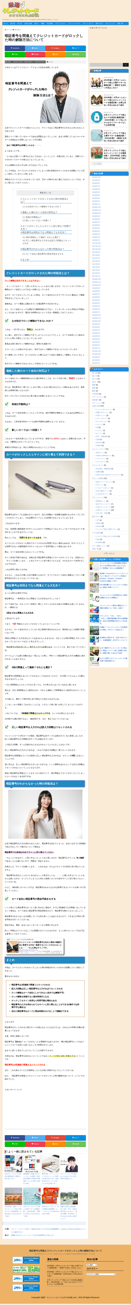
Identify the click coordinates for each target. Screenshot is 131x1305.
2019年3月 (96, 198)
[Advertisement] (25, 1108)
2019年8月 (96, 183)
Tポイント (100, 485)
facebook (15, 48)
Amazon (99, 442)
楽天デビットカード (103, 504)
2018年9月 (96, 216)
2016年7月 (96, 294)
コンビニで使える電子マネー (106, 529)
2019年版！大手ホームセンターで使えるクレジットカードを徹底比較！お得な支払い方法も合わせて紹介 (65, 1275)
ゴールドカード (98, 465)
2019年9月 (96, 180)
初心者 (12, 23)
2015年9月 (96, 324)
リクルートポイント (103, 488)
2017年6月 (96, 261)
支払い (36, 23)
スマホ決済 (96, 533)
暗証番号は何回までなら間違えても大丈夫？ (43, 232)
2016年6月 (96, 297)
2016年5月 (96, 300)
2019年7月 (96, 186)
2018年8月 (96, 219)
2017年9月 (96, 252)
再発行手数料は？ (32, 217)
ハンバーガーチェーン (104, 409)
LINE (15, 54)
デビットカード (88, 23)
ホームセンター (101, 421)
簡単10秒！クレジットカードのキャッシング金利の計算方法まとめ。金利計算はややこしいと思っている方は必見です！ (50, 1178)
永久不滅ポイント (102, 491)
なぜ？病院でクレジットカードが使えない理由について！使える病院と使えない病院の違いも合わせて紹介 (113, 650)
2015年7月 (96, 330)
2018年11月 (96, 210)
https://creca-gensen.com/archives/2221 (28, 949)
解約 (93, 391)
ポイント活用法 (98, 478)
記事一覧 (120, 23)
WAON (98, 523)
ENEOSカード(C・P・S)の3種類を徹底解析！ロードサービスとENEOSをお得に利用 (50, 1210)
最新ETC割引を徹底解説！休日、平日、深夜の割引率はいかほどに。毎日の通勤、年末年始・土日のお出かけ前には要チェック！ (68, 1212)
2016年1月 (96, 312)
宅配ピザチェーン (102, 412)
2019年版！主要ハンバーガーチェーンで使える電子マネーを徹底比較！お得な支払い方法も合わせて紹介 (13, 1211)
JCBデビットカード (103, 510)
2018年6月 (96, 225)
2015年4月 (96, 339)
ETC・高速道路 (101, 436)
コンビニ (99, 430)
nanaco (98, 526)
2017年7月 (96, 258)
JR (97, 427)
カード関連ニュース (99, 546)
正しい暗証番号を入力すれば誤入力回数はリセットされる (46, 241)
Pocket (35, 54)
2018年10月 (96, 213)
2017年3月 (96, 270)
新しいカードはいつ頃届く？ (36, 220)
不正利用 (50, 23)
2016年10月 (96, 285)
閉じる (47, 193)
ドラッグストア (101, 418)
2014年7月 (96, 363)
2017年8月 (96, 255)
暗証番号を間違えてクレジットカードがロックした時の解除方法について (65, 1252)
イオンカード (101, 458)
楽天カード (100, 452)
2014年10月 (96, 354)
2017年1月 (96, 276)
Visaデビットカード (103, 507)
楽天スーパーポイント (104, 482)
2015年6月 (96, 333)
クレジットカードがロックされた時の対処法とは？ (45, 200)
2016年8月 (96, 291)
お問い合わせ (109, 553)
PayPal (98, 445)
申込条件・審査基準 (103, 469)
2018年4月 (96, 231)
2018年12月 (96, 207)
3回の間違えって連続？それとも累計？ (41, 237)
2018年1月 (96, 240)
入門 (97, 520)
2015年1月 (96, 348)
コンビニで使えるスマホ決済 (106, 536)
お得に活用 (28, 23)
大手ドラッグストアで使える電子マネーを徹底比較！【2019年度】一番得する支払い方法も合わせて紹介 (31, 1211)
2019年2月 (96, 201)
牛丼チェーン (101, 415)
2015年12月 (96, 315)
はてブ (75, 48)
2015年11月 (96, 318)
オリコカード (101, 461)
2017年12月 (96, 243)
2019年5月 (96, 192)
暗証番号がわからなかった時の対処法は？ (42, 249)
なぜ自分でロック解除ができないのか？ (41, 207)
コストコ (99, 424)
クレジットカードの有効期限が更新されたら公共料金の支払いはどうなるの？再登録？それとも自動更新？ (113, 565)
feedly (76, 54)
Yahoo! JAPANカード (104, 455)
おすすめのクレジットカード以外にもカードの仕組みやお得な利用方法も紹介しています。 (65, 1255)
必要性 (98, 472)
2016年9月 (96, 288)
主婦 (97, 439)
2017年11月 (96, 246)
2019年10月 (96, 177)
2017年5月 (96, 264)
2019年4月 (96, 195)
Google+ (55, 48)
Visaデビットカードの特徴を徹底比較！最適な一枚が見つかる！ (13, 1176)
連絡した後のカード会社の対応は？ (39, 212)
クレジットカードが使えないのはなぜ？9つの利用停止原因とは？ (68, 1176)
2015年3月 (96, 342)
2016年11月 (96, 282)
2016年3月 (96, 306)
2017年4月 (96, 267)
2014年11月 (96, 351)
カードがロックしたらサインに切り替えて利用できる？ (46, 227)
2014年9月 (96, 357)
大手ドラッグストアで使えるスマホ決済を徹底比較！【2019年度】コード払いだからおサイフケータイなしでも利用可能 (115, 120)
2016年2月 (96, 309)
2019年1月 (96, 204)
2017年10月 (96, 249)
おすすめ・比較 (101, 513)
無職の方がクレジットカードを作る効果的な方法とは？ (33, 1235)
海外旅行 (95, 400)
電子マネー (99, 23)
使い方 (94, 376)
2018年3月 (96, 234)
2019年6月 (96, 189)
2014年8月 (96, 360)
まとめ (25, 259)
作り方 (19, 23)
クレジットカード (74, 23)
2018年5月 (96, 228)
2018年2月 (96, 237)
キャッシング (110, 23)
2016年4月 (96, 303)
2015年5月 (96, 336)
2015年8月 (96, 327)
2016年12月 (96, 279)
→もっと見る (97, 164)
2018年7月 (96, 222)
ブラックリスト (60, 23)
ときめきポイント (102, 494)
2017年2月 (96, 273)
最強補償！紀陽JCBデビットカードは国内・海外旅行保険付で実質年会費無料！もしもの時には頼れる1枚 (31, 1178)
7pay (98, 539)
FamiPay (99, 542)
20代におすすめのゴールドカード (108, 475)
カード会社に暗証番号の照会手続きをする (42, 254)
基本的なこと (101, 501)
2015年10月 (96, 321)
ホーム (5, 23)
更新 (93, 388)
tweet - (35, 48)
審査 (42, 23)
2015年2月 (96, 345)
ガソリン (99, 433)
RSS (55, 54)
